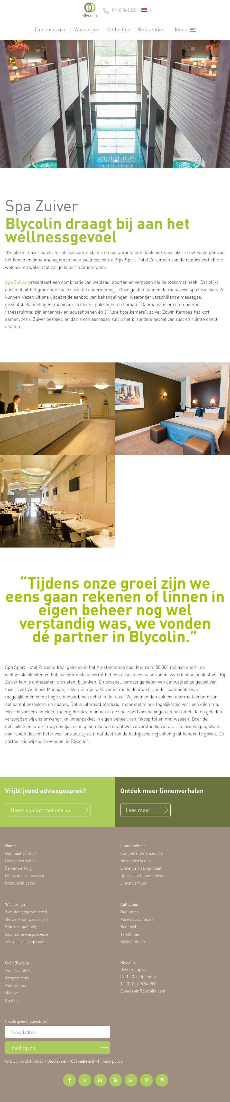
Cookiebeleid (82, 1061)
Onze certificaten (20, 883)
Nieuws (12, 992)
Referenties (151, 29)
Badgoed (128, 926)
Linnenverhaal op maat (140, 868)
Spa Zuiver (16, 282)
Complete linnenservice (141, 853)
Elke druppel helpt (22, 926)
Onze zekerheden (20, 860)
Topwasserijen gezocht (25, 941)
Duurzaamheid (18, 970)
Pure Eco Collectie (136, 919)
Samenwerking (18, 868)
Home (10, 845)
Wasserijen (86, 29)
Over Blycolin (17, 963)
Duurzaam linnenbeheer (142, 875)
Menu (181, 29)
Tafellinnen (130, 934)
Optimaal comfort (20, 853)
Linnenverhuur (133, 883)
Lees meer (138, 810)
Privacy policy (110, 1061)
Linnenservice (51, 29)
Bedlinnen (129, 911)
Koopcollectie (17, 977)
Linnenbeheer (132, 845)
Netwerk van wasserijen (26, 919)
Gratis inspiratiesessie (25, 875)
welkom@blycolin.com (145, 991)
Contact (12, 1000)
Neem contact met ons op (40, 810)
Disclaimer (57, 1061)
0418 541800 (124, 10)
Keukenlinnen (132, 941)
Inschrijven (22, 1047)
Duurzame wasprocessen (28, 934)
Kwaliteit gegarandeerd (26, 911)
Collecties (118, 29)
